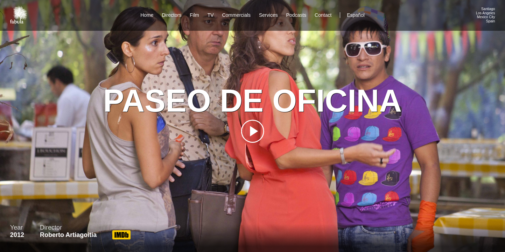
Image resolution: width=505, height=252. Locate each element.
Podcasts (296, 15)
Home (146, 15)
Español (356, 15)
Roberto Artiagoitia (68, 234)
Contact (324, 15)
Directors (171, 15)
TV (211, 15)
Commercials (236, 15)
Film (194, 15)
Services (268, 15)
